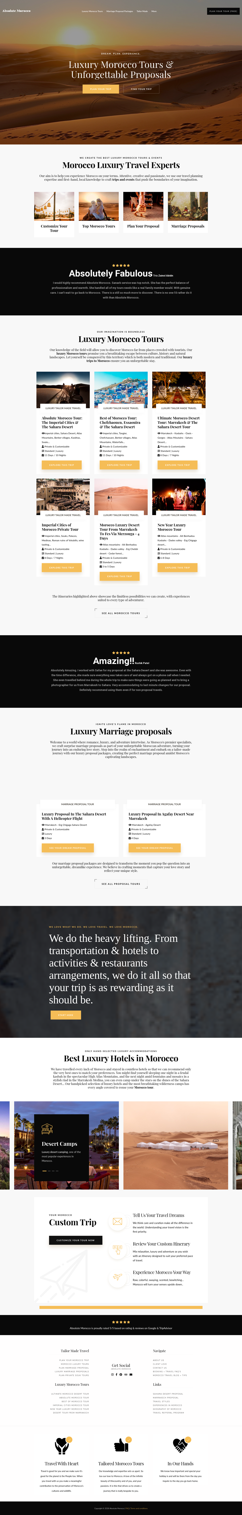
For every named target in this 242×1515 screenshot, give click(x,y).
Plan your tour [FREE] (223, 11)
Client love (160, 1364)
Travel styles (161, 1401)
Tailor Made (142, 11)
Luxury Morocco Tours (92, 11)
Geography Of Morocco (167, 1409)
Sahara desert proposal (168, 1394)
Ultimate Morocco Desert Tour (70, 1394)
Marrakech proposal (166, 1398)
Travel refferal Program (168, 1413)
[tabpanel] (61, 1143)
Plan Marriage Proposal (74, 1368)
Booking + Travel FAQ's (167, 1372)
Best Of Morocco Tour (75, 1401)
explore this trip (61, 465)
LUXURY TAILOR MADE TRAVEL (63, 408)
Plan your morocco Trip (74, 1360)
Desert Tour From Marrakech (71, 1413)
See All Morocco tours (121, 613)
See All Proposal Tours (121, 884)
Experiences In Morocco (167, 1405)
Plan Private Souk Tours (74, 1375)
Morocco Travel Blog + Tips (170, 1375)
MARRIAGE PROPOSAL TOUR (77, 804)
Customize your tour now (76, 1240)
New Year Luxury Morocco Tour (69, 1409)
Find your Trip (141, 90)
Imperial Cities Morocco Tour (71, 1405)
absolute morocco (121, 1369)
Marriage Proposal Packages (120, 11)
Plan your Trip (100, 89)
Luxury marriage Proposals (72, 1372)
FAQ (127, 1508)
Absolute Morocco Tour (74, 1398)
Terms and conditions (139, 1508)
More (154, 11)
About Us (158, 1360)
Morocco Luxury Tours (75, 1364)
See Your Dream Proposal (67, 848)
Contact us (160, 1368)
